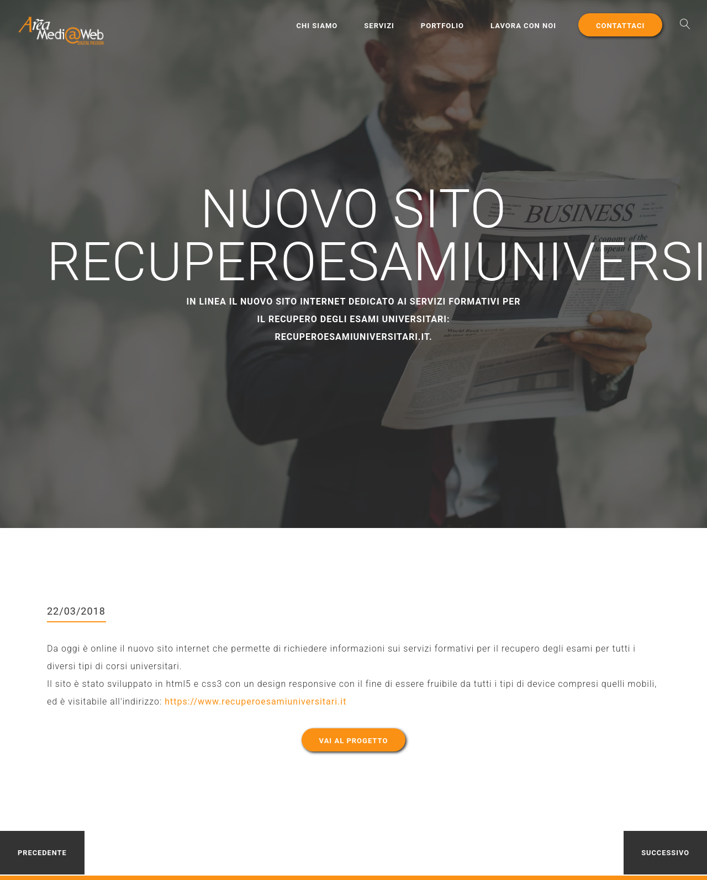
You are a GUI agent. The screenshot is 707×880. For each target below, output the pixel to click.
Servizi (379, 26)
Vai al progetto (353, 741)
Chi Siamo (317, 26)
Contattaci (620, 26)
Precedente (42, 853)
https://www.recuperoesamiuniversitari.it (255, 701)
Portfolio (442, 26)
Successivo (665, 853)
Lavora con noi (523, 26)
